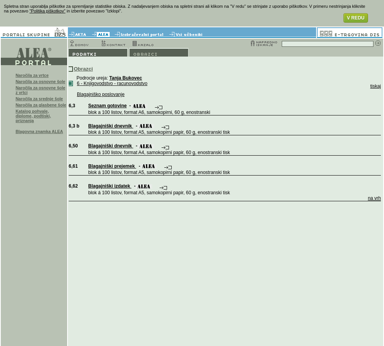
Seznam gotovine (107, 105)
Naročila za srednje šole (39, 98)
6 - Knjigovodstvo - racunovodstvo (112, 83)
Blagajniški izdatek (110, 186)
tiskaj (375, 86)
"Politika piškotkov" (47, 11)
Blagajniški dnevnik (110, 126)
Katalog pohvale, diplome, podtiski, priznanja (33, 116)
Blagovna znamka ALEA (39, 131)
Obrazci (83, 69)
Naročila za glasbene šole (41, 105)
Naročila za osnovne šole (40, 81)
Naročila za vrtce (32, 75)
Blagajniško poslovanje (100, 94)
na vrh (374, 198)
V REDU (355, 18)
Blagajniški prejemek (112, 166)
